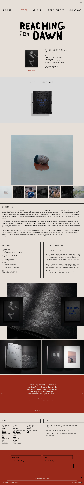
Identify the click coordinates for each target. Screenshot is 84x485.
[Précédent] (1, 394)
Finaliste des (49, 425)
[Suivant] (82, 394)
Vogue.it (15, 440)
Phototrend (16, 438)
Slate (14, 435)
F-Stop (29, 428)
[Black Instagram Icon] (81, 482)
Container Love (17, 433)
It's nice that (5, 438)
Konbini (4, 440)
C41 (3, 437)
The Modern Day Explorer (19, 430)
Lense (14, 437)
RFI (3, 430)
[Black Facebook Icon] (81, 478)
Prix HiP (54, 430)
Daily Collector (16, 432)
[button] (81, 3)
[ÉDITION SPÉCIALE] (42, 82)
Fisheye (15, 425)
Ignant (3, 428)
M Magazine (5, 425)
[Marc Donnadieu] (35, 410)
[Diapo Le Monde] (37, 410)
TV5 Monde (5, 427)
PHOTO (4, 432)
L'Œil (14, 442)
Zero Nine (15, 428)
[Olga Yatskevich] (39, 410)
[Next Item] (81, 160)
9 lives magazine (17, 443)
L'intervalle (5, 443)
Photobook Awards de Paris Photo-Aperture (65, 425)
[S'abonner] (68, 466)
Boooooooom (16, 427)
